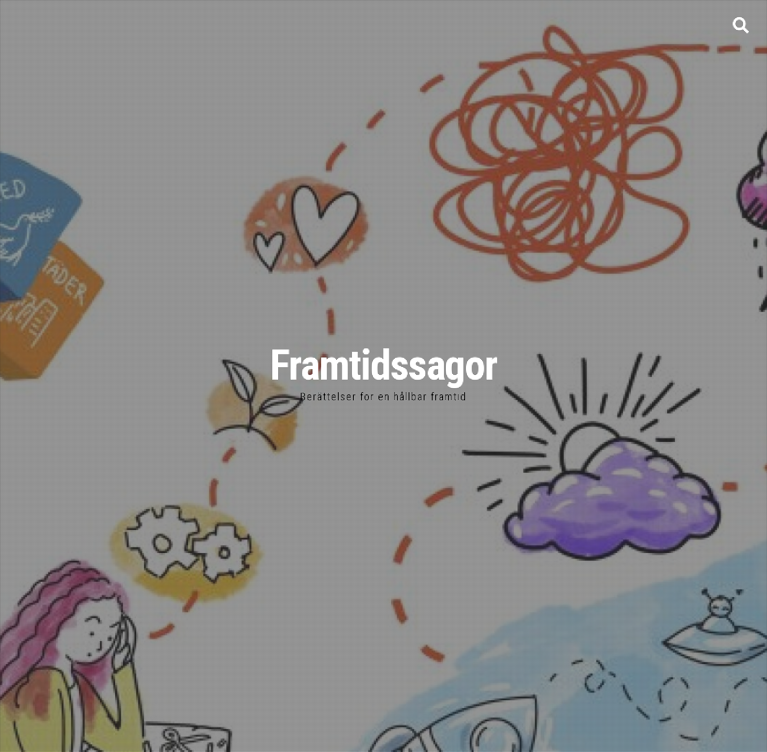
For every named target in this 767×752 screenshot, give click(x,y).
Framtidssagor (383, 365)
